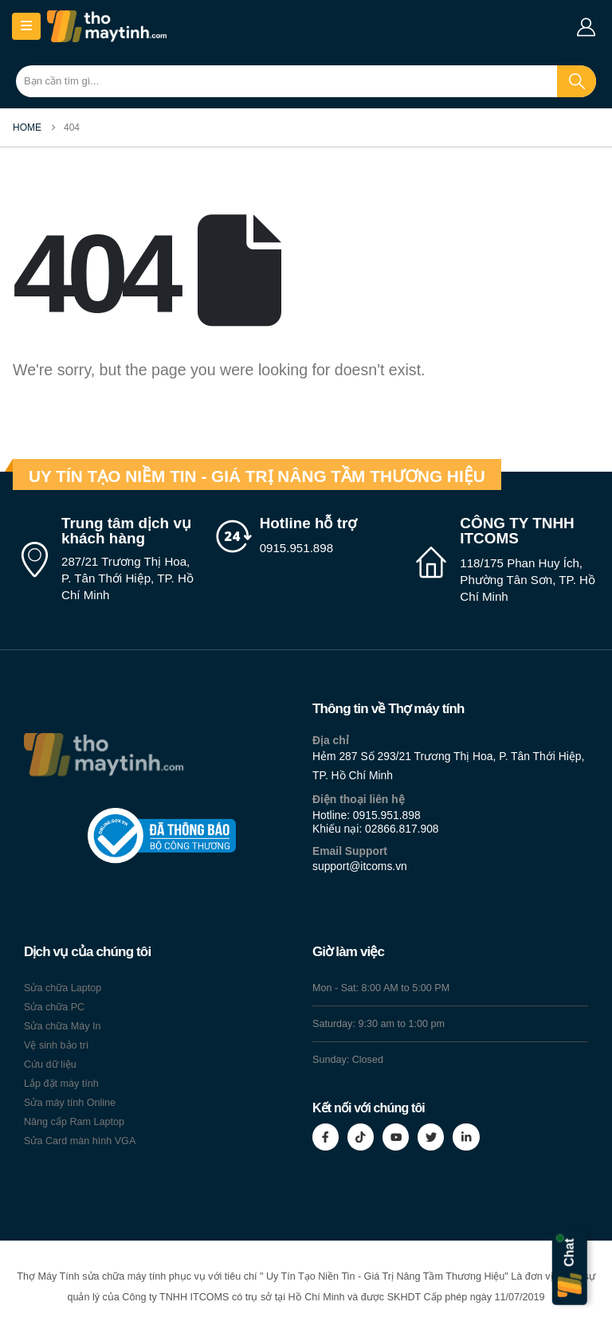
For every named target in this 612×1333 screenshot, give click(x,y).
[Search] (576, 81)
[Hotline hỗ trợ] (306, 536)
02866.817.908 (402, 828)
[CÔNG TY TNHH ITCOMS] (505, 560)
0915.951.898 (387, 815)
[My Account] (586, 27)
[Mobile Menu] (26, 26)
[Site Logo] (107, 26)
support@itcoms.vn (359, 866)
